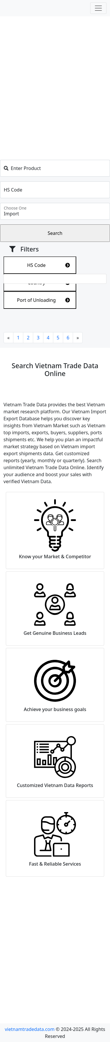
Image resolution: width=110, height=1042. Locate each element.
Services (12, 963)
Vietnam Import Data (81, 953)
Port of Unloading (43, 300)
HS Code (48, 265)
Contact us (15, 981)
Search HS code (20, 972)
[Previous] (8, 337)
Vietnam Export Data (81, 944)
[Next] (78, 337)
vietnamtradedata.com (29, 1029)
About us (13, 944)
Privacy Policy (18, 953)
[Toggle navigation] (98, 8)
